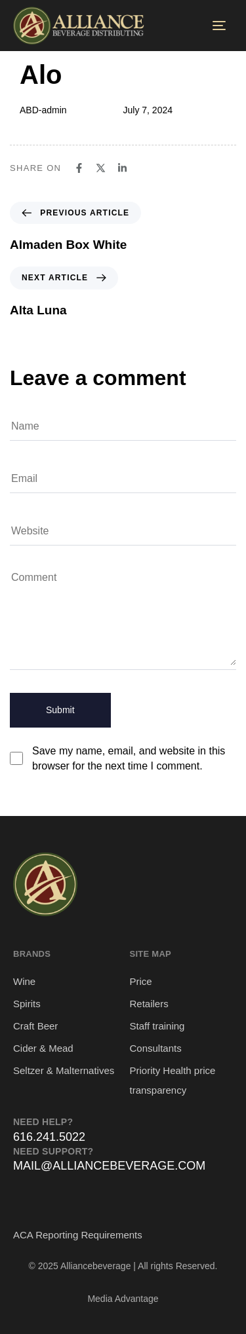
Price (141, 981)
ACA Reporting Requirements (77, 1234)
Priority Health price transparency (173, 1080)
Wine (24, 981)
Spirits (27, 1003)
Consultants (156, 1048)
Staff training (157, 1025)
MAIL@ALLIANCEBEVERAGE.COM (109, 1165)
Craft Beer (35, 1025)
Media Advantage (122, 1298)
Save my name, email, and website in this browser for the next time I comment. (128, 758)
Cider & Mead (43, 1048)
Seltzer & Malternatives (63, 1070)
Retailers (149, 1003)
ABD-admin (43, 110)
